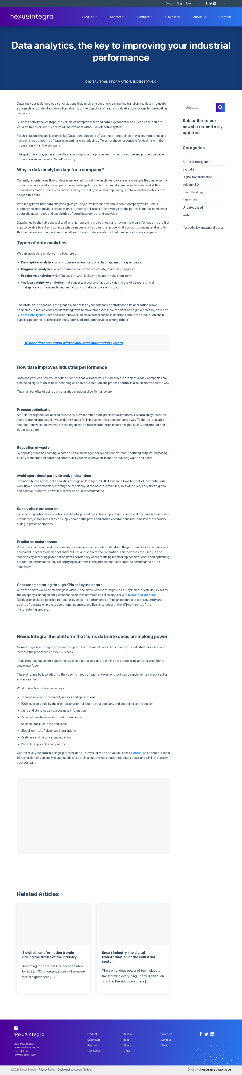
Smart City (190, 200)
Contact (225, 17)
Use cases (172, 17)
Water (187, 215)
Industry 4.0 (145, 81)
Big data (188, 169)
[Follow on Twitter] (210, 3)
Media (170, 3)
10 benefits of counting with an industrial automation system (73, 343)
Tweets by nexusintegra (203, 227)
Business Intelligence (31, 315)
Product (89, 17)
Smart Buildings (193, 192)
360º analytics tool (143, 595)
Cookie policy (65, 1069)
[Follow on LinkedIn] (214, 3)
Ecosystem (94, 1039)
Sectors (117, 17)
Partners (144, 17)
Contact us (139, 753)
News (188, 3)
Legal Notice (83, 1069)
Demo (164, 1045)
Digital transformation (108, 81)
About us (199, 17)
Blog (179, 3)
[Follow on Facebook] (206, 3)
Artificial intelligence (196, 161)
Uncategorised (193, 207)
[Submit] (220, 107)
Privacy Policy (47, 1069)
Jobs (127, 1051)
